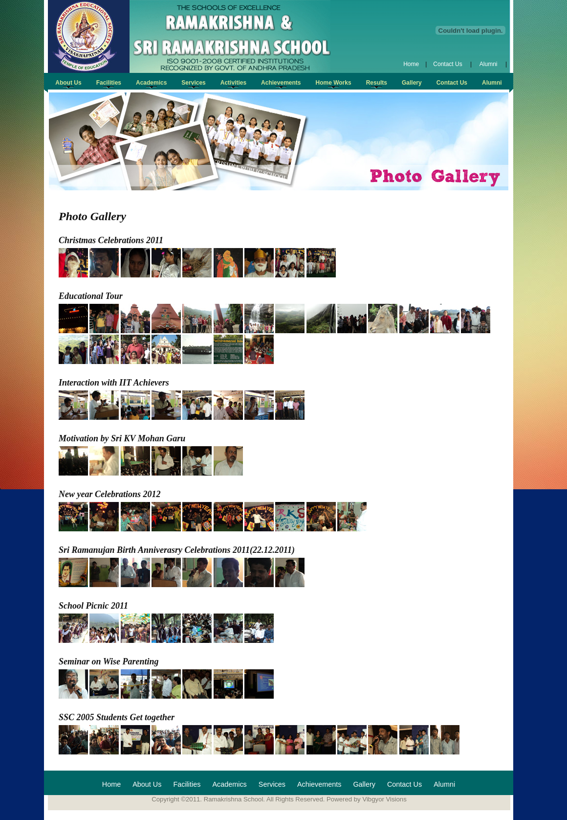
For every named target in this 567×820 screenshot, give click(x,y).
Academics (229, 784)
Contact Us (448, 64)
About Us (146, 784)
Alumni (489, 64)
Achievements (319, 784)
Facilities (186, 784)
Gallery (364, 784)
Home (411, 64)
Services (272, 784)
